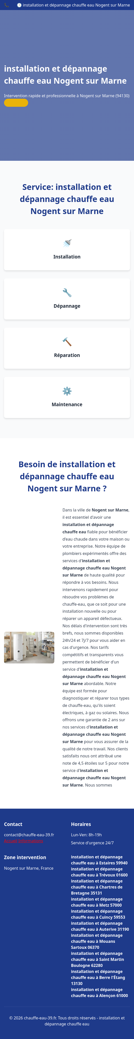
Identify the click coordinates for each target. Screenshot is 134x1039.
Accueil (10, 841)
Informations (30, 841)
